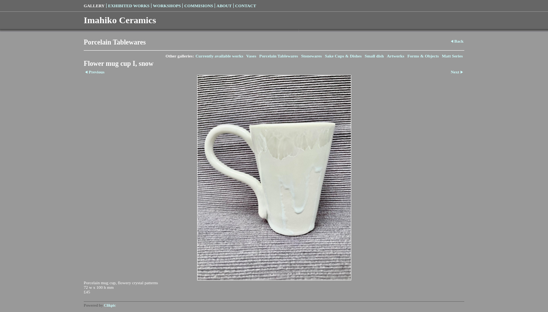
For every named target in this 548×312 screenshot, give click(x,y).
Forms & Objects (423, 56)
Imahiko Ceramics (120, 20)
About (224, 5)
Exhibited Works (129, 5)
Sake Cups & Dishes (343, 56)
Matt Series (452, 56)
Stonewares (311, 56)
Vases (251, 56)
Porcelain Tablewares (278, 56)
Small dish (374, 56)
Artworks (395, 56)
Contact (245, 5)
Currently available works (219, 56)
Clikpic (110, 305)
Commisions (198, 5)
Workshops (167, 5)
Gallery (94, 5)
